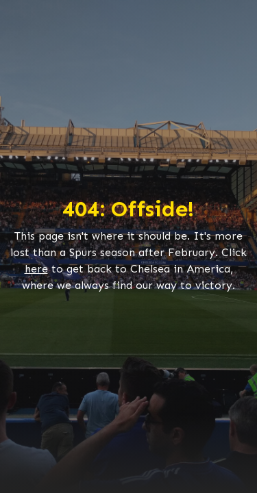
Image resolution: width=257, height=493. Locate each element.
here (36, 268)
